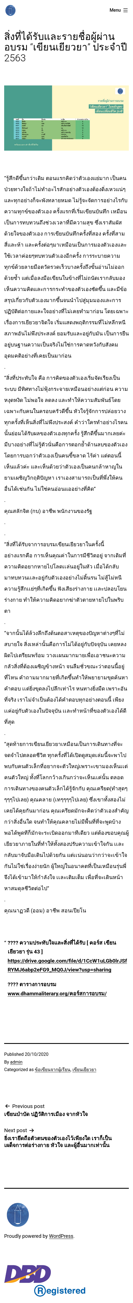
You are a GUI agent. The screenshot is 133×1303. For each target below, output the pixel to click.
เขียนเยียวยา (84, 1069)
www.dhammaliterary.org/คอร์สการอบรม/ (57, 993)
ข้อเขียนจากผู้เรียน (52, 1069)
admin (16, 1062)
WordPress (61, 1236)
